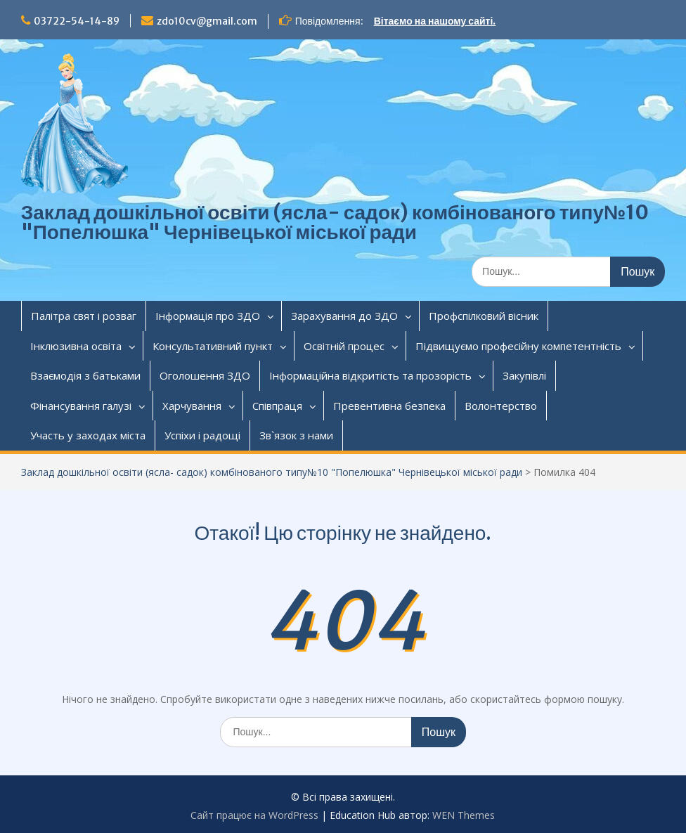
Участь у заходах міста (87, 435)
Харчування (191, 406)
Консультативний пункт (213, 346)
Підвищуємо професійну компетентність (518, 346)
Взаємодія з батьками (85, 375)
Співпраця (277, 406)
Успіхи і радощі (202, 435)
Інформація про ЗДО (207, 316)
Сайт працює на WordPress (254, 815)
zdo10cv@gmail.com (207, 21)
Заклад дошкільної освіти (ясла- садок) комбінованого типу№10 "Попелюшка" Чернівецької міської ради (335, 222)
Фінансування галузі (80, 406)
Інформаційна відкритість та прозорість (370, 375)
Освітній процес (344, 346)
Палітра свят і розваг (83, 316)
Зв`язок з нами (296, 435)
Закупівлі (524, 375)
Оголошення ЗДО (205, 375)
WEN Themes (463, 815)
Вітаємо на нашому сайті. (435, 21)
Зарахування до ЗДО (344, 316)
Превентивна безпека (389, 406)
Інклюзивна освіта (76, 346)
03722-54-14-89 (76, 21)
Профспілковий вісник (483, 316)
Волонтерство (501, 406)
